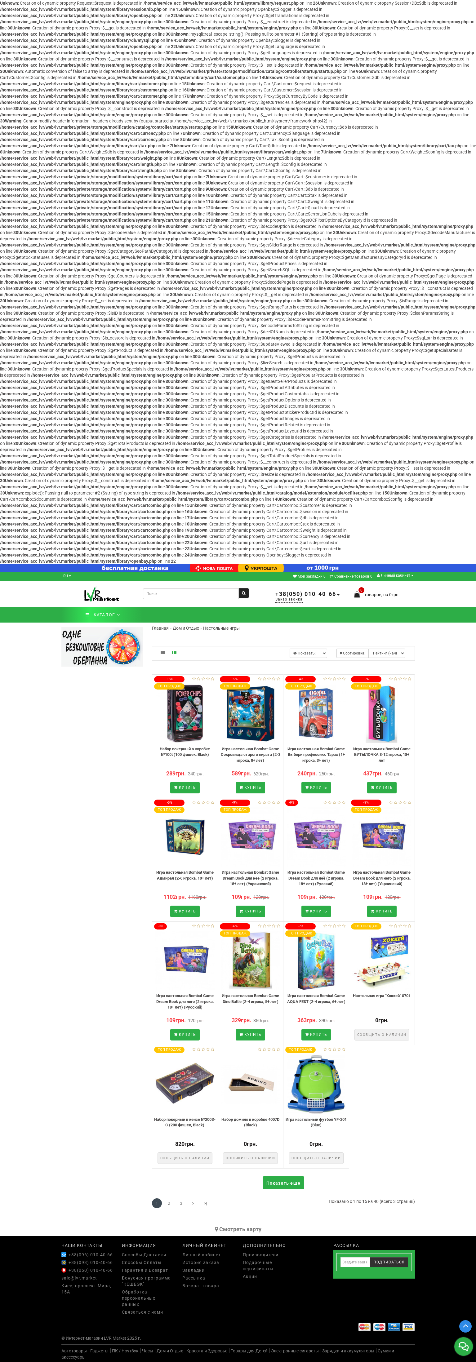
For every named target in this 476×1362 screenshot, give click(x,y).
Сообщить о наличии (382, 1035)
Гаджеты (99, 1350)
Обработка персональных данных (138, 1298)
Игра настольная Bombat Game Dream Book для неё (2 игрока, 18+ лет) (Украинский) (250, 878)
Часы (147, 1350)
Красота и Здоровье (206, 1350)
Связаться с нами (142, 1312)
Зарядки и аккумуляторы (348, 1350)
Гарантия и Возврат (145, 1270)
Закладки (193, 1270)
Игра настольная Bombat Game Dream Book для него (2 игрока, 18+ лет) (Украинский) (382, 878)
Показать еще (283, 1183)
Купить (185, 787)
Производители (260, 1254)
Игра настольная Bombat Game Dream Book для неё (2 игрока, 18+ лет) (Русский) (316, 878)
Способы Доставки (144, 1254)
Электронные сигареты (295, 1350)
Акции (250, 1276)
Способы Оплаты (142, 1262)
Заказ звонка (289, 599)
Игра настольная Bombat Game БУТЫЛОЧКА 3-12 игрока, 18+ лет (382, 755)
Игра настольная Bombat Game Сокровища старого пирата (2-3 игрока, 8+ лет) (250, 755)
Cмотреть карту (238, 1229)
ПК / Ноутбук (125, 1350)
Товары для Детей (249, 1350)
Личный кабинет (395, 575)
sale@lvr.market (79, 1277)
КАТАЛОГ (103, 614)
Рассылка (193, 1277)
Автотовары (74, 1350)
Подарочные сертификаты (258, 1265)
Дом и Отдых (170, 1350)
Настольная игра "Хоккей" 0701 (382, 995)
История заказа (200, 1262)
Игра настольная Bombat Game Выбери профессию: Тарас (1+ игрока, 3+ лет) (316, 755)
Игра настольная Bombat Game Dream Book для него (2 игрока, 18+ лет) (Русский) (185, 1001)
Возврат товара (200, 1285)
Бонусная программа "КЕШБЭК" (146, 1281)
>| (205, 1203)
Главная (160, 628)
